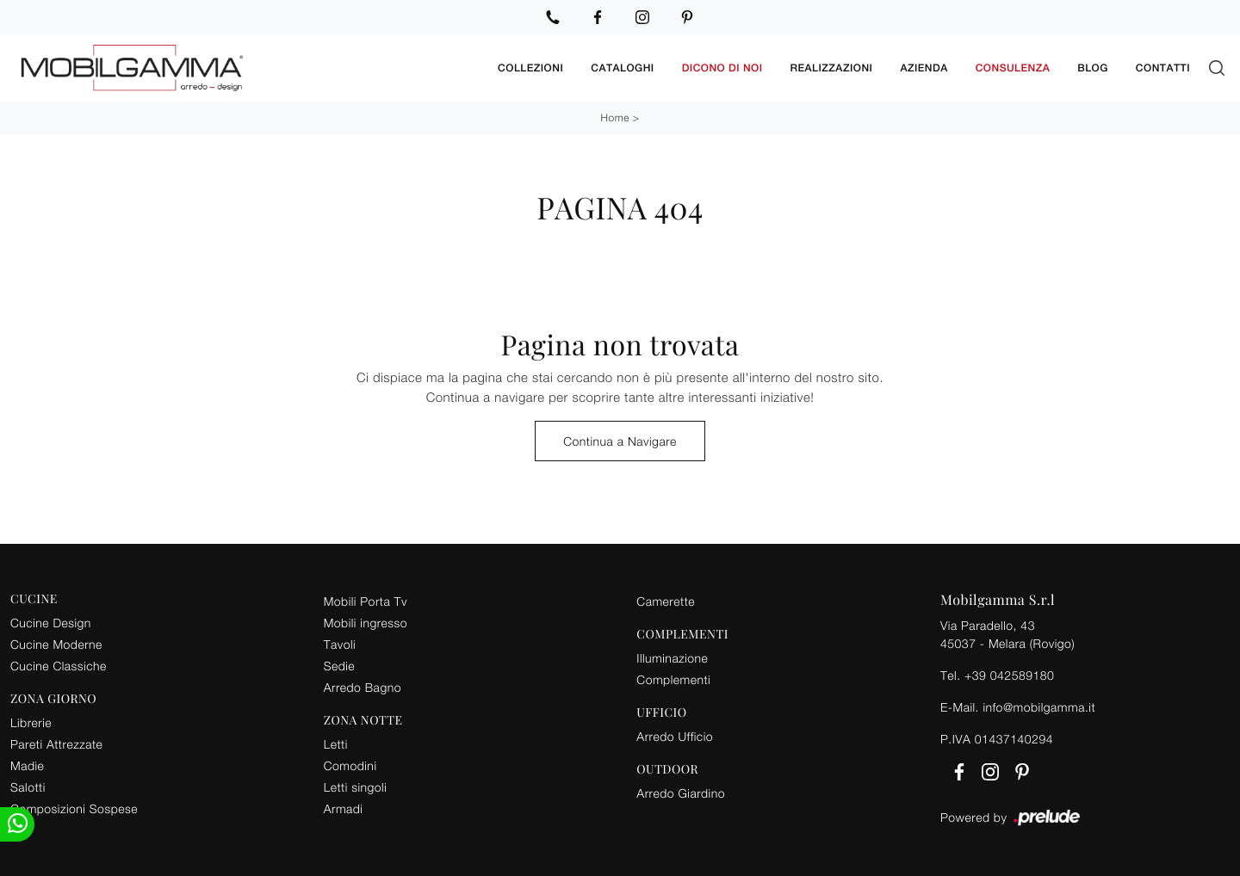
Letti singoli (356, 787)
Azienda (923, 68)
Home (615, 117)
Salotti (28, 787)
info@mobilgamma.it (1039, 707)
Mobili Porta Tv (365, 601)
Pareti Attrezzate (56, 744)
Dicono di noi (722, 68)
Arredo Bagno (362, 687)
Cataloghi (622, 68)
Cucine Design (50, 622)
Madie (27, 765)
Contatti (1163, 68)
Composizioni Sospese (74, 808)
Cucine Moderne (56, 644)
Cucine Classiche (58, 665)
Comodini (350, 765)
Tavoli (340, 644)
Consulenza (1013, 68)
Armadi (343, 808)
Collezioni (530, 68)
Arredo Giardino (680, 793)
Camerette (665, 601)
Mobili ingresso (365, 622)
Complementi (673, 679)
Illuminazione (672, 658)
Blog (1092, 68)
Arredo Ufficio (674, 736)
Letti (336, 744)
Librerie (31, 722)
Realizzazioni (831, 68)
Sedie (339, 665)
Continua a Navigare (620, 441)
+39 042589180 (1009, 675)
